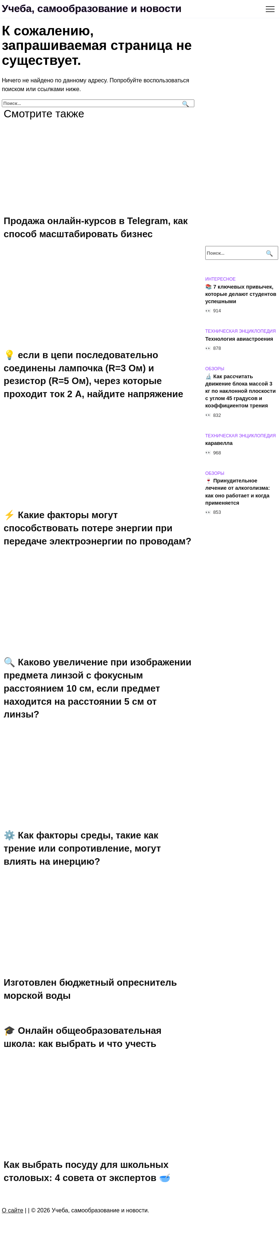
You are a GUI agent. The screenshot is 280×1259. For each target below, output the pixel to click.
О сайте (12, 1210)
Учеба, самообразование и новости (92, 8)
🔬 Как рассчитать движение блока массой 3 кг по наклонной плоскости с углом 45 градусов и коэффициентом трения (240, 391)
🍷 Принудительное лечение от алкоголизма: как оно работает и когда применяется (237, 492)
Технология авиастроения (239, 339)
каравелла (219, 443)
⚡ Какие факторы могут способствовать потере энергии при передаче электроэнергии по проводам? (97, 528)
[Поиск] (185, 103)
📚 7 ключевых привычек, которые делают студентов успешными (240, 294)
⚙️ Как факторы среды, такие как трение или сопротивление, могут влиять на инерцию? (82, 848)
